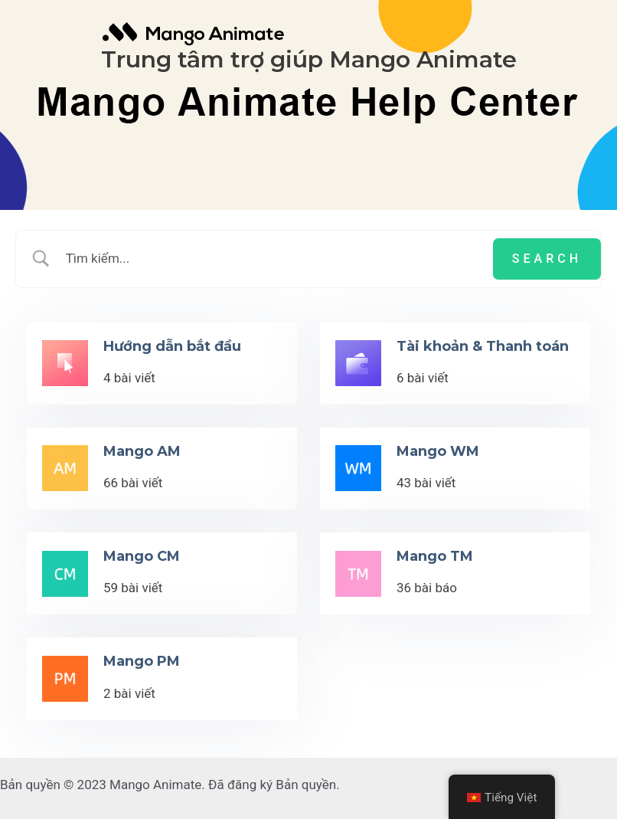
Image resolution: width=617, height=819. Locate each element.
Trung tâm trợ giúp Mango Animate (309, 59)
